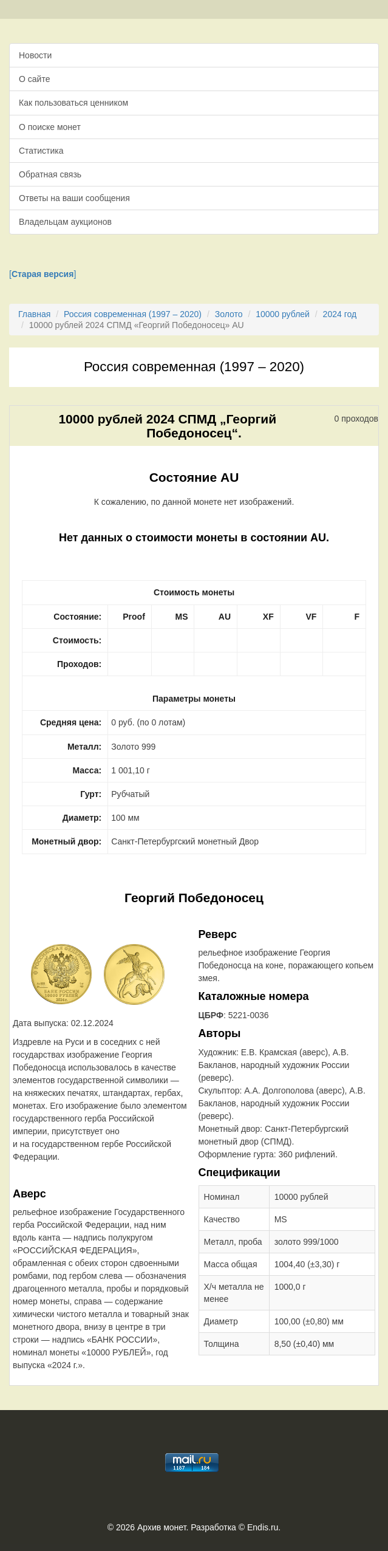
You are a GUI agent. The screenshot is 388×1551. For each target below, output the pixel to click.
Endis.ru (262, 1527)
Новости (35, 55)
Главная (34, 314)
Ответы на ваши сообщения (74, 198)
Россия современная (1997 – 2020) (133, 314)
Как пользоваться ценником (73, 103)
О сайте (34, 79)
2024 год (339, 314)
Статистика (41, 151)
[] (42, 274)
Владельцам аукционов (65, 222)
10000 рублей (283, 314)
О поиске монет (50, 127)
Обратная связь (50, 174)
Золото (229, 314)
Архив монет (161, 1527)
